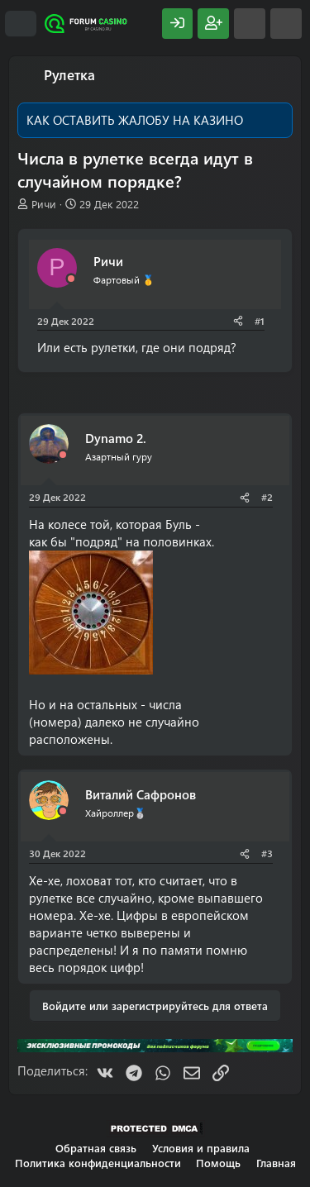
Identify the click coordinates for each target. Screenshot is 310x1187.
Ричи (43, 204)
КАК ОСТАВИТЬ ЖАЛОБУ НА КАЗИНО (134, 120)
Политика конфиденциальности (98, 1163)
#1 (260, 320)
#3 (267, 853)
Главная (276, 1163)
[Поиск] (286, 23)
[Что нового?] (249, 23)
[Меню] (20, 24)
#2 (267, 496)
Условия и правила (201, 1148)
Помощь (218, 1163)
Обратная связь (95, 1148)
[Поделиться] (238, 321)
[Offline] (71, 279)
